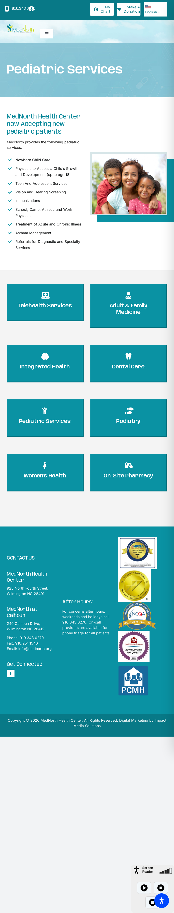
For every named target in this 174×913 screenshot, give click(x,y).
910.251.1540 (26, 643)
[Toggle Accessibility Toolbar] (161, 900)
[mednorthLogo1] (20, 26)
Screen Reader (147, 869)
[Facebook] (10, 673)
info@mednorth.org (35, 648)
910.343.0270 (32, 638)
